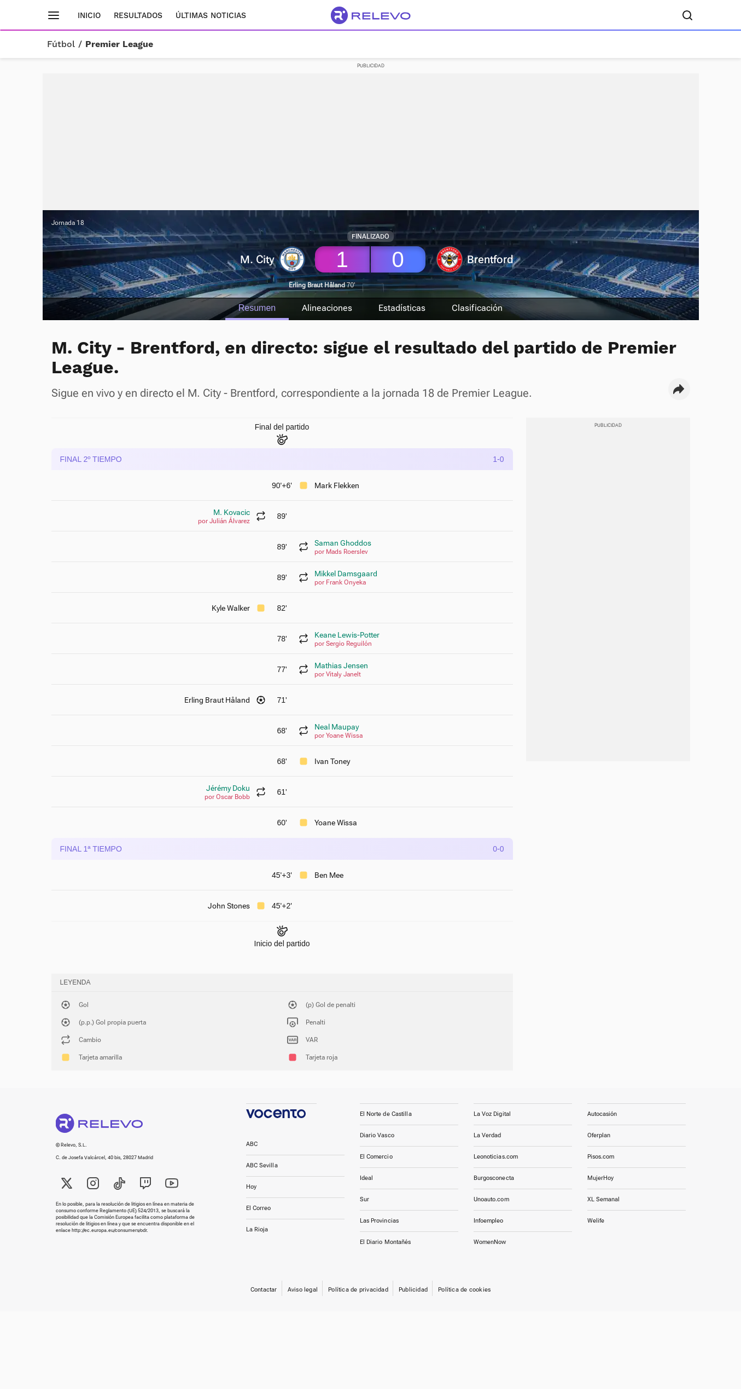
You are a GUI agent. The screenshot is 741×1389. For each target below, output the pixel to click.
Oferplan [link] (599, 1135)
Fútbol (61, 44)
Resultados (138, 15)
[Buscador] (688, 15)
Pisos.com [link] (601, 1156)
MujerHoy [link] (600, 1178)
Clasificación (477, 308)
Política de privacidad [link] (358, 1289)
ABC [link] (252, 1144)
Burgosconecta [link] (494, 1178)
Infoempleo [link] (489, 1220)
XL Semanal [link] (603, 1199)
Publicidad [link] (413, 1289)
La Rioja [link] (257, 1229)
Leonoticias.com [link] (496, 1156)
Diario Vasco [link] (377, 1135)
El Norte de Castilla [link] (386, 1114)
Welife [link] (596, 1220)
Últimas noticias (211, 15)
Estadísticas (401, 308)
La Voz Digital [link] (492, 1114)
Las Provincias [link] (379, 1220)
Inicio (89, 15)
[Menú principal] (54, 15)
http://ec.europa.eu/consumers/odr (109, 1230)
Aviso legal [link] (303, 1289)
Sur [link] (364, 1199)
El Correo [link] (258, 1208)
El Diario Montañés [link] (385, 1242)
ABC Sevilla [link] (262, 1165)
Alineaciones (327, 308)
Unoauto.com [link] (491, 1199)
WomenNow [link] (490, 1242)
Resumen (257, 307)
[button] (679, 389)
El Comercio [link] (376, 1156)
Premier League (119, 44)
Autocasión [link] (602, 1114)
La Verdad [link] (487, 1135)
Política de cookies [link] (464, 1289)
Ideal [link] (367, 1178)
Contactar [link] (263, 1289)
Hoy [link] (251, 1186)
